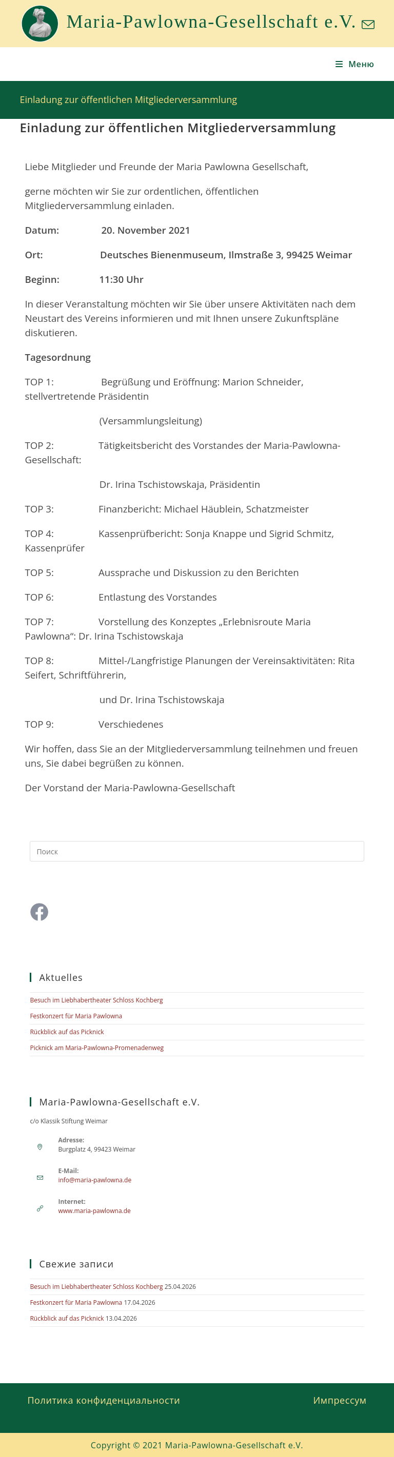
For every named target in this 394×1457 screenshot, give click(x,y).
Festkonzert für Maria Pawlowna (76, 1016)
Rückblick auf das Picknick (67, 1032)
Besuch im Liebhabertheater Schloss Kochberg (96, 1000)
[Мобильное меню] (355, 64)
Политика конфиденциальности (103, 1400)
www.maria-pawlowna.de (94, 1210)
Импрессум (340, 1400)
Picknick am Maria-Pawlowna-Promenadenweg (97, 1047)
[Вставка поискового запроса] (197, 851)
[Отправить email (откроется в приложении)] (367, 24)
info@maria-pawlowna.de (94, 1180)
